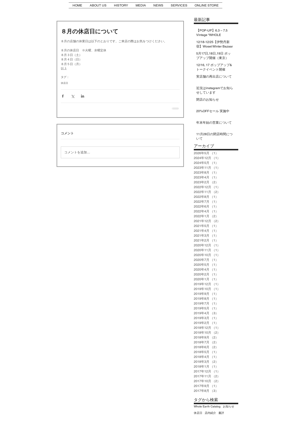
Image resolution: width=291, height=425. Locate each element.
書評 (221, 412)
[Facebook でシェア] (63, 96)
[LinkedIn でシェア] (82, 96)
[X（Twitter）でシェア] (73, 96)
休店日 (64, 83)
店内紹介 (210, 412)
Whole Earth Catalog (207, 406)
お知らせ (228, 406)
